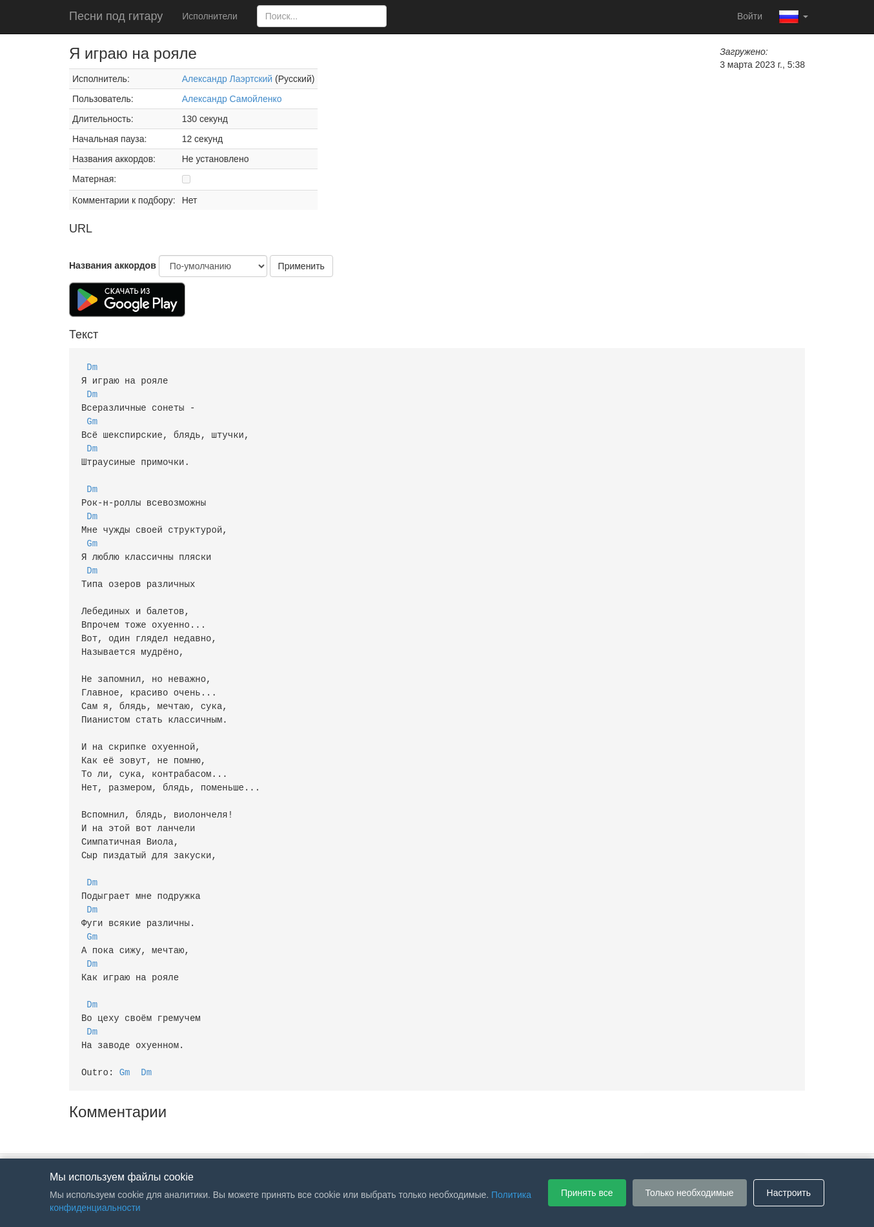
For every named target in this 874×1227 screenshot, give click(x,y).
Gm (91, 418)
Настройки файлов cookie (581, 1139)
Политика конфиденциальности (448, 1139)
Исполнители (209, 16)
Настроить (789, 1193)
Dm (91, 366)
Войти (749, 16)
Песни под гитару (116, 16)
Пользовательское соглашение (304, 1139)
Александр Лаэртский (227, 79)
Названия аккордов (112, 265)
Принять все (587, 1193)
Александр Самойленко (232, 99)
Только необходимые (689, 1193)
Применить (301, 266)
